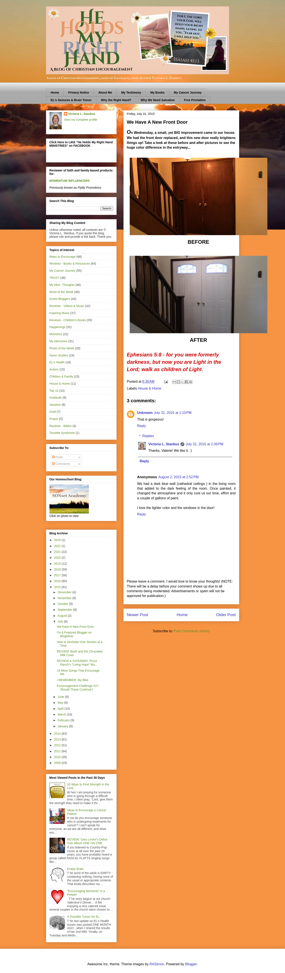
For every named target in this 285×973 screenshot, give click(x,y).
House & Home (149, 388)
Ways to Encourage (62, 256)
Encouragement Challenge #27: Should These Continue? (78, 687)
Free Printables (195, 100)
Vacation (55, 404)
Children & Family (61, 376)
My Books (157, 92)
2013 (58, 739)
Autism (54, 369)
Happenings (57, 327)
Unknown (145, 413)
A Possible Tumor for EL (83, 916)
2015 (58, 587)
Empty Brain (75, 869)
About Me (105, 92)
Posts (57, 457)
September (65, 609)
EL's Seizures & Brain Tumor (71, 100)
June (61, 697)
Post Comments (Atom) (192, 631)
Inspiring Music (59, 313)
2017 (58, 575)
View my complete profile (80, 119)
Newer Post (137, 614)
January (63, 726)
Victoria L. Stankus (163, 444)
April (61, 708)
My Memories (58, 341)
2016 (58, 581)
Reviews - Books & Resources (69, 263)
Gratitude (55, 397)
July (61, 621)
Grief (52, 411)
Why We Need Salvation (158, 100)
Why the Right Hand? (116, 100)
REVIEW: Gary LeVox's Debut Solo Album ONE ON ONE (87, 841)
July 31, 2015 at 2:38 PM (204, 444)
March (62, 714)
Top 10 (54, 390)
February (64, 720)
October (63, 604)
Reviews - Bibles (60, 426)
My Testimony (131, 92)
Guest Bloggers (59, 299)
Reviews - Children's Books (67, 320)
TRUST (54, 277)
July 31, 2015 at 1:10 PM (173, 413)
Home (55, 92)
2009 (58, 763)
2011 (58, 751)
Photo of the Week (61, 348)
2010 (58, 757)
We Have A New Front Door (75, 626)
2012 (58, 745)
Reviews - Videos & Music (66, 306)
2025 (58, 540)
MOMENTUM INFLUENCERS (69, 180)
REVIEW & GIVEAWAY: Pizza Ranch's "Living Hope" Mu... (77, 662)
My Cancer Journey (188, 92)
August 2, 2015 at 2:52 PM (178, 477)
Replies (148, 436)
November (65, 598)
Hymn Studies (58, 355)
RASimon (156, 964)
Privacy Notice (78, 92)
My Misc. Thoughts (62, 285)
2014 (58, 733)
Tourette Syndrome (62, 433)
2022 (58, 546)
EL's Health (57, 362)
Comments (61, 464)
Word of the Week (61, 292)
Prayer (53, 419)
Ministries (55, 334)
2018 (58, 569)
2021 (58, 552)
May (61, 702)
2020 (58, 557)
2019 (58, 563)
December (65, 592)
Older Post (226, 614)
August (63, 615)
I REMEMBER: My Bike (72, 680)
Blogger (191, 964)
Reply (141, 426)
